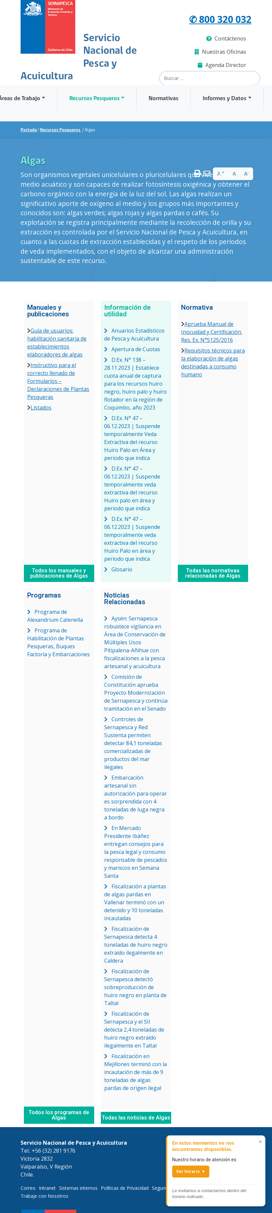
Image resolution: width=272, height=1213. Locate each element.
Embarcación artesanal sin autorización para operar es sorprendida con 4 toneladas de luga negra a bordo (135, 797)
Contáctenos (226, 38)
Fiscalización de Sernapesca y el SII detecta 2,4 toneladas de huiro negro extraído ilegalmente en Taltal (134, 1029)
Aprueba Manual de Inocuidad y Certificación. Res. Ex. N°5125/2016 (211, 332)
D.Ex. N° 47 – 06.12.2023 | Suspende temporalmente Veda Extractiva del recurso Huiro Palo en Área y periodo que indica (132, 438)
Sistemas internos (78, 1188)
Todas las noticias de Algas (136, 1118)
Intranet (47, 1188)
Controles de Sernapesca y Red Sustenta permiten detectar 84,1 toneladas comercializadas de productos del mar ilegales (133, 743)
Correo (28, 1188)
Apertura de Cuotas (132, 349)
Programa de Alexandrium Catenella (55, 615)
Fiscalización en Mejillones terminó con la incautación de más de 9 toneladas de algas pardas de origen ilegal (135, 1072)
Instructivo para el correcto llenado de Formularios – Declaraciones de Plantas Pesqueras (58, 381)
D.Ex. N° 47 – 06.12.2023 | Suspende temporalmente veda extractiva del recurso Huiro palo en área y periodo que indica (132, 488)
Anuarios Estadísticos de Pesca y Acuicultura (134, 334)
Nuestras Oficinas (220, 51)
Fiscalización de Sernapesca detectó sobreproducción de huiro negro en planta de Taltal (135, 987)
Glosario (118, 569)
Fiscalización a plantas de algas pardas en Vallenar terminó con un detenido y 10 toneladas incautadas (135, 902)
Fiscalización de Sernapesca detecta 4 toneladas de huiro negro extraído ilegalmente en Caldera (136, 944)
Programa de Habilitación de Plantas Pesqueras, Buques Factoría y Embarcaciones (58, 642)
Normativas (163, 99)
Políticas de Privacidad (125, 1188)
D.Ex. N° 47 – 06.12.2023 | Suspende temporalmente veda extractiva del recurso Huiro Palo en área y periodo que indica (132, 538)
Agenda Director (222, 65)
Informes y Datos (224, 99)
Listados (41, 407)
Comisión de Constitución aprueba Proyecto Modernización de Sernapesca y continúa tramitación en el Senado (136, 692)
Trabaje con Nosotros (44, 1196)
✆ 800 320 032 (220, 19)
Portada (29, 130)
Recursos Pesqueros (94, 99)
